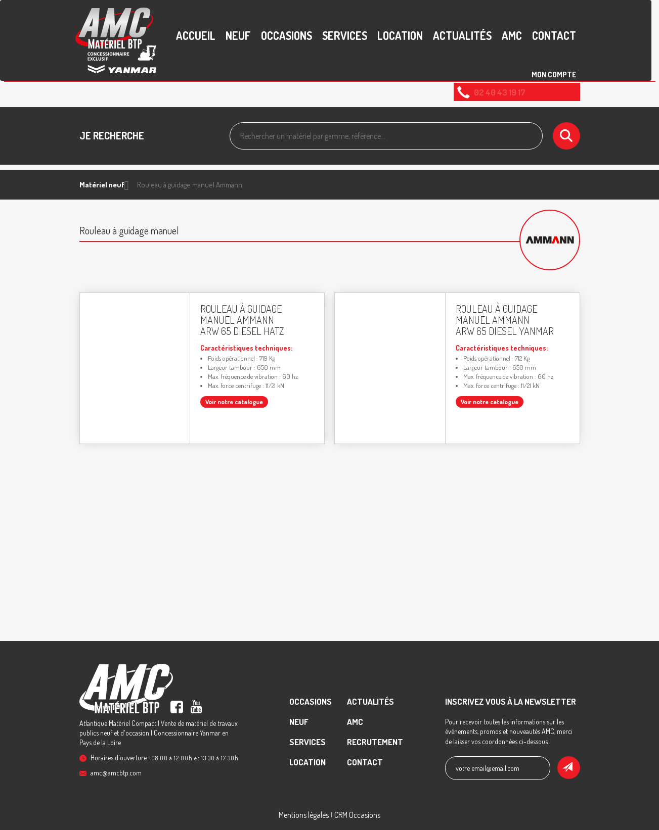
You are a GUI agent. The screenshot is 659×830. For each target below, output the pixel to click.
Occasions (286, 35)
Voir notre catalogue (234, 402)
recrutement (375, 742)
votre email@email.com (487, 768)
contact (554, 35)
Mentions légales (304, 815)
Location (400, 35)
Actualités (462, 35)
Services (344, 35)
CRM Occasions (357, 815)
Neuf (238, 35)
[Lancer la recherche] (566, 136)
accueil (195, 35)
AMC (512, 35)
